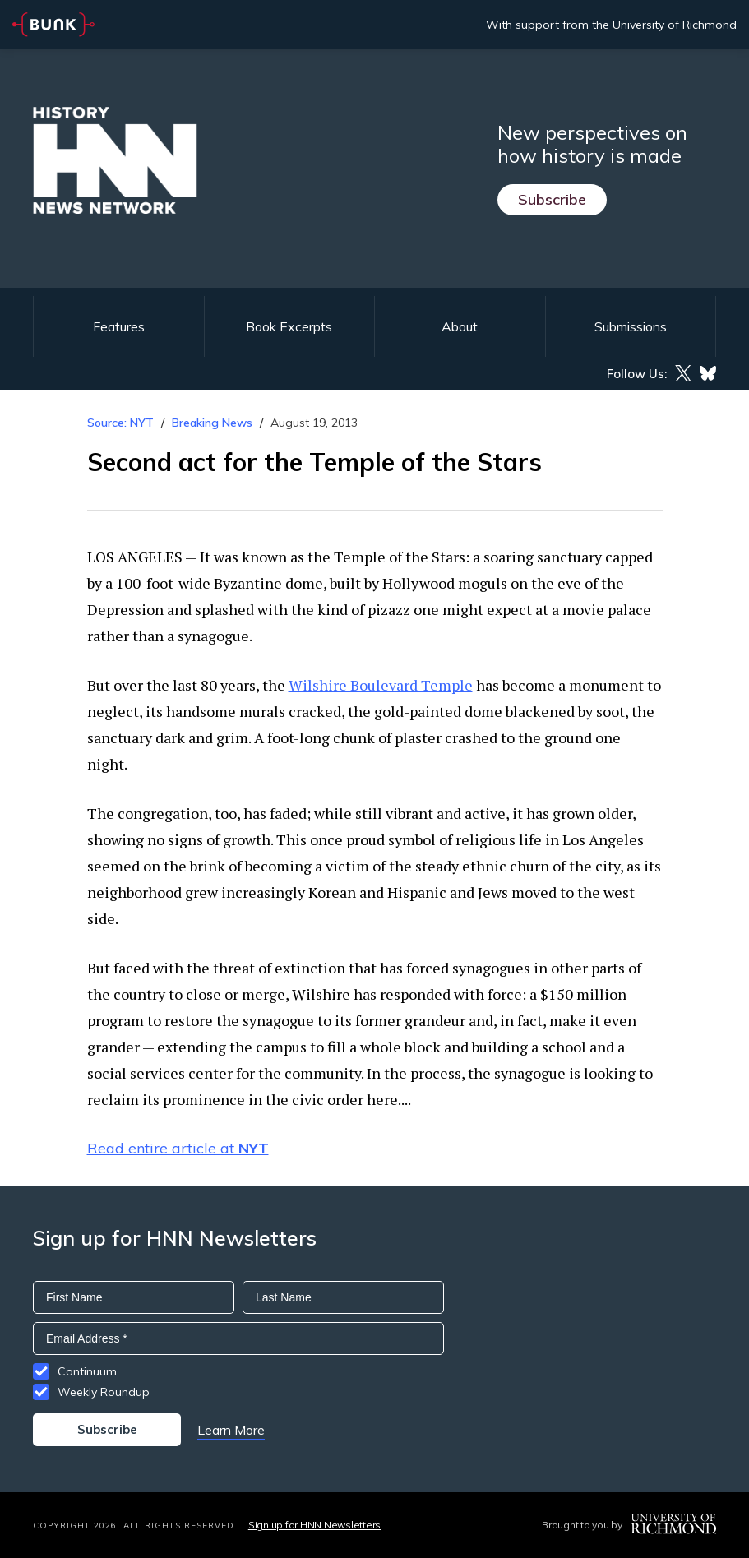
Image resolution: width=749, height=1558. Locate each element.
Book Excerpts (289, 326)
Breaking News (212, 422)
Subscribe (552, 199)
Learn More (231, 1430)
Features (119, 326)
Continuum (87, 1371)
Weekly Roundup (104, 1392)
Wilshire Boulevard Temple (381, 685)
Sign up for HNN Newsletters (314, 1525)
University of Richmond (675, 24)
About (460, 326)
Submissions (630, 326)
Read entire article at (178, 1148)
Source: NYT (120, 422)
